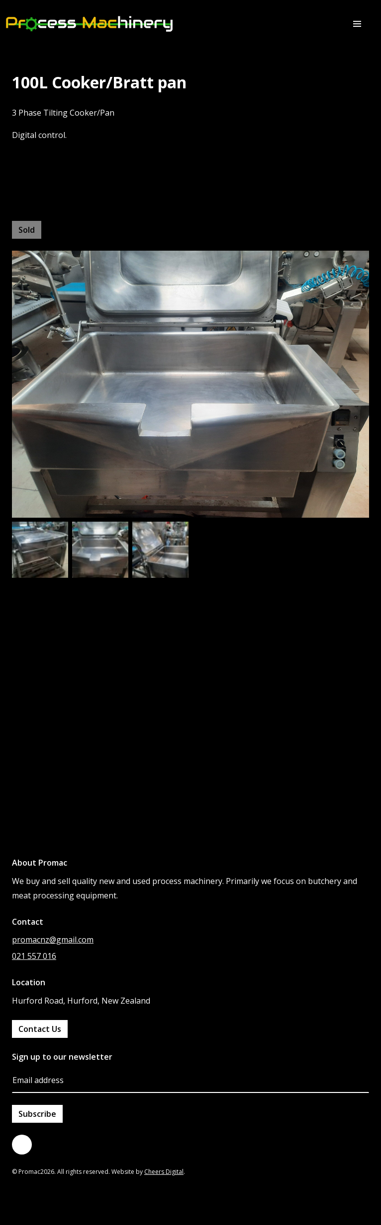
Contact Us (39, 1028)
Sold (26, 229)
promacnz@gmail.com (53, 939)
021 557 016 (34, 956)
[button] (357, 24)
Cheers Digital (164, 1171)
